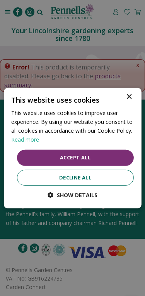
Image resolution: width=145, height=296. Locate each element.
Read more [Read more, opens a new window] (25, 139)
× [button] (129, 97)
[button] (72, 195)
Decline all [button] (75, 177)
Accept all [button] (75, 157)
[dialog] (72, 148)
